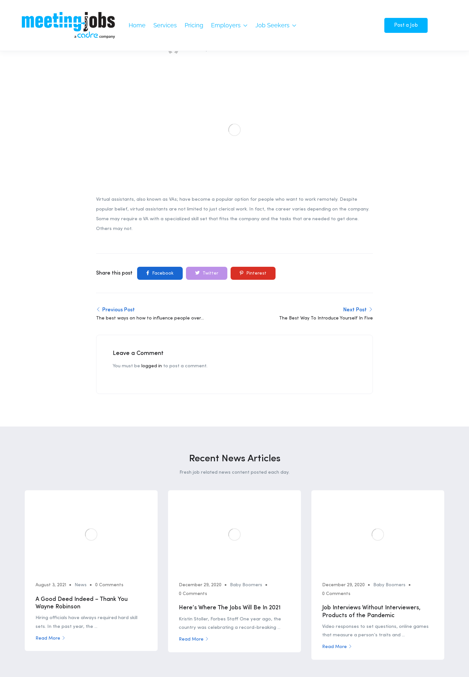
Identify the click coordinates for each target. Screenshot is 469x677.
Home (137, 25)
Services (165, 25)
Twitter (206, 158)
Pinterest (253, 158)
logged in (151, 251)
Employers (229, 25)
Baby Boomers (247, 470)
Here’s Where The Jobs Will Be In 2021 (230, 493)
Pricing (194, 25)
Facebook (160, 158)
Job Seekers (275, 25)
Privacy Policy (429, 619)
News (81, 470)
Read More (51, 523)
